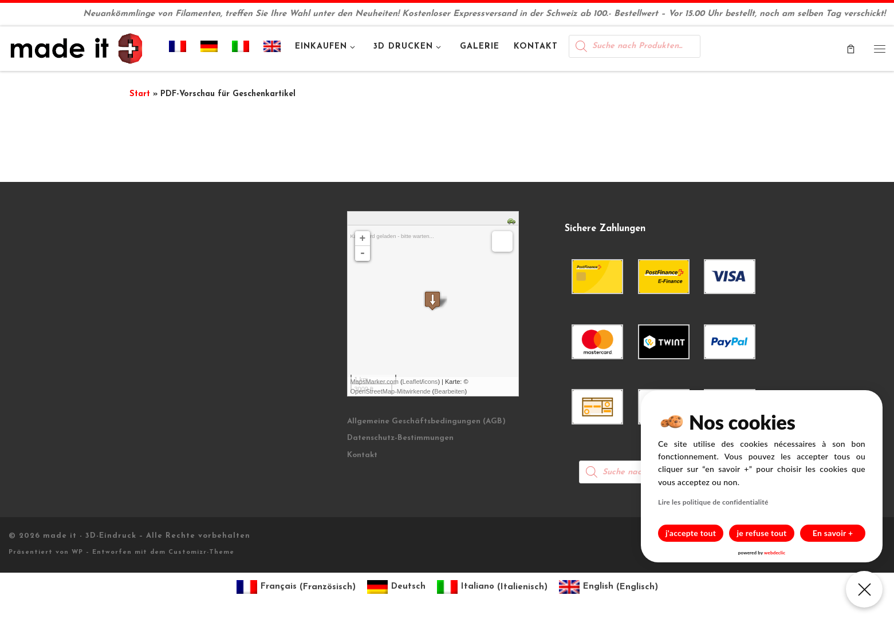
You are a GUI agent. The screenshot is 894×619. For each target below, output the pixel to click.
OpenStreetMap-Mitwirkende (390, 391)
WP (77, 552)
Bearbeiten (449, 391)
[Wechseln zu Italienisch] (241, 48)
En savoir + (833, 533)
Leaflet (412, 381)
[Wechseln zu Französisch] (178, 48)
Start (139, 94)
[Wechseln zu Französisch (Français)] (296, 587)
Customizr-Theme (201, 552)
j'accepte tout (690, 533)
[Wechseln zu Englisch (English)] (608, 587)
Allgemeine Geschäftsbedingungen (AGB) (426, 421)
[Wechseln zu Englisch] (272, 48)
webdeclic (774, 552)
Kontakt (362, 455)
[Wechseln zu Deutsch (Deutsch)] (396, 587)
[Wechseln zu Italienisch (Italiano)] (492, 587)
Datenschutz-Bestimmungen (400, 438)
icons (430, 381)
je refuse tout (762, 533)
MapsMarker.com (374, 381)
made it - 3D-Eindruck (89, 535)
